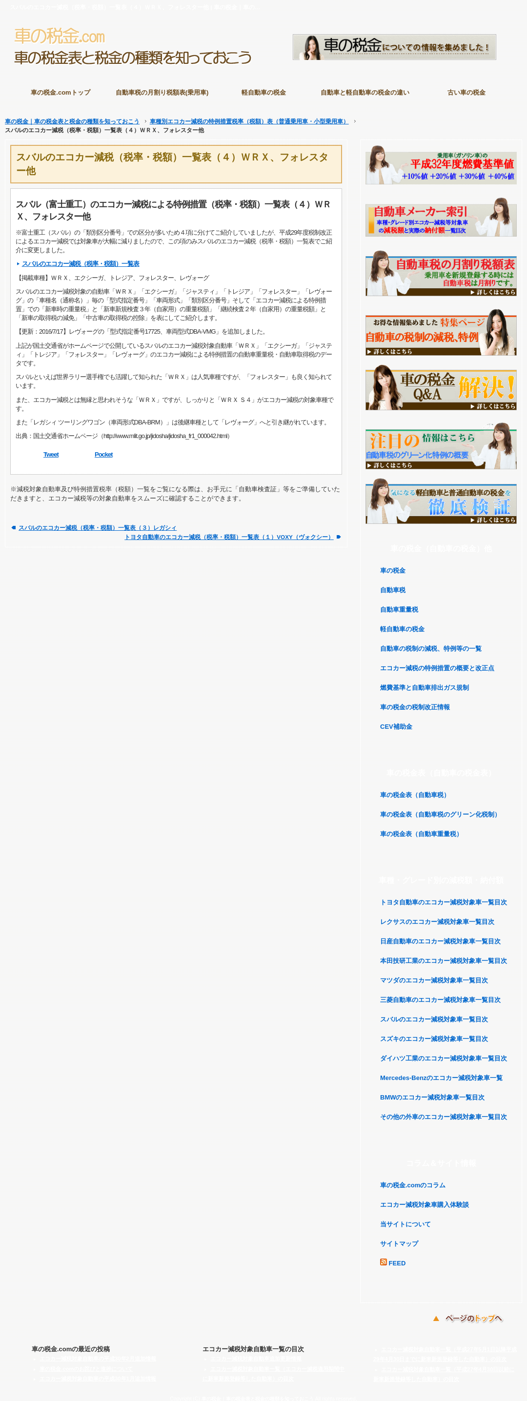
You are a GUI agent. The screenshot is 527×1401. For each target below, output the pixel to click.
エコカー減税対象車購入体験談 (424, 1199)
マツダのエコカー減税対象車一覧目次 (434, 975)
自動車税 (392, 585)
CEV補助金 (396, 721)
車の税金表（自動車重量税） (421, 829)
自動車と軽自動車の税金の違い (365, 92)
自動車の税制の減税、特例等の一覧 (431, 643)
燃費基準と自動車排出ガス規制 (424, 682)
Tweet (51, 449)
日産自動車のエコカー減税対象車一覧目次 (440, 936)
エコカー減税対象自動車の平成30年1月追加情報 (98, 1374)
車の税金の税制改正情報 (415, 702)
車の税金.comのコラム (413, 1180)
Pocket (104, 449)
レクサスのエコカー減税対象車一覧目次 (437, 917)
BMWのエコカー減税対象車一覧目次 (432, 1092)
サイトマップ (399, 1238)
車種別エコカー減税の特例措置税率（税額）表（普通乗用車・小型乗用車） (249, 116)
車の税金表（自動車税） (415, 790)
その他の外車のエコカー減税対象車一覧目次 (443, 1112)
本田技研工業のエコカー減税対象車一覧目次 (443, 956)
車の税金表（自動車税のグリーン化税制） (440, 809)
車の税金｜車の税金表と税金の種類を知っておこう (72, 116)
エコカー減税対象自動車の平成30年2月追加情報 (98, 1354)
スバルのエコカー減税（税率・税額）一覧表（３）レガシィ (98, 523)
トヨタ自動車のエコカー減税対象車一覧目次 (443, 897)
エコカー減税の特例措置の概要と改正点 (437, 663)
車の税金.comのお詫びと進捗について (86, 1364)
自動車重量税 (399, 604)
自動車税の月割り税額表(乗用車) (162, 92)
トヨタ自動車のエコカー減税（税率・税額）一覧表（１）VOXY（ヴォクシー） (228, 532)
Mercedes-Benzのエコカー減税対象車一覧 (441, 1073)
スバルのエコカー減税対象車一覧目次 (434, 1014)
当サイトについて (405, 1219)
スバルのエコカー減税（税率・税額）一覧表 (80, 258)
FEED (392, 1258)
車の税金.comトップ (60, 92)
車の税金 (392, 565)
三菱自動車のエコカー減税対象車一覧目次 (440, 995)
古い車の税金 (466, 92)
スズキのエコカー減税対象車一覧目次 (434, 1034)
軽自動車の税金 (264, 92)
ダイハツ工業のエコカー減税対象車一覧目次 (443, 1053)
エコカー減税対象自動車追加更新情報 (256, 1354)
